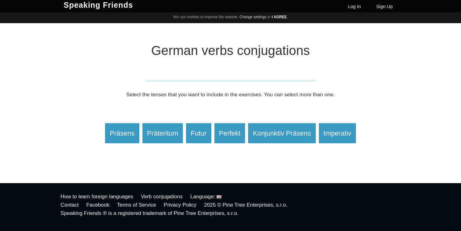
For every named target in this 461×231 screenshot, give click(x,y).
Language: (206, 197)
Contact (70, 205)
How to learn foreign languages (97, 197)
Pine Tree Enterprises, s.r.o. (254, 205)
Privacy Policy (180, 205)
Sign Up (384, 6)
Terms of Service (136, 205)
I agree (279, 17)
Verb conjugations (162, 197)
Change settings (252, 17)
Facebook (97, 205)
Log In (354, 6)
